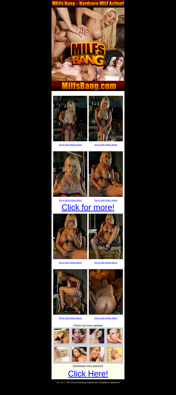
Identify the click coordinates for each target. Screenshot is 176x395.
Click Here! (88, 373)
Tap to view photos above (70, 145)
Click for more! (88, 207)
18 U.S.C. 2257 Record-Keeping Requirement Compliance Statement (88, 382)
